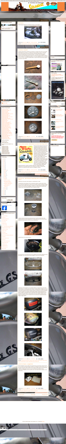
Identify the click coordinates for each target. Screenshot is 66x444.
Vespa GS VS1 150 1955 (5, 110)
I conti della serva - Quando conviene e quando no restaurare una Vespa (57, 75)
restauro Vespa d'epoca (22, 361)
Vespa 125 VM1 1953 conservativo (7, 133)
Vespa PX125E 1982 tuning (6, 135)
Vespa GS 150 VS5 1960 (5, 122)
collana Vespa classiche (32, 171)
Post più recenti (21, 394)
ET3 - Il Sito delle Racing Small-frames (7, 226)
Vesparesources (4, 223)
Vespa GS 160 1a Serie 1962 (6, 126)
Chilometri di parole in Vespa (6, 227)
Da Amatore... (21, 22)
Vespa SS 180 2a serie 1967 (6, 115)
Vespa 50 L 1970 (4, 121)
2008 (4, 194)
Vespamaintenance (5, 245)
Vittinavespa (4, 232)
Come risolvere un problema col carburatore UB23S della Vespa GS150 (60, 127)
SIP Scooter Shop (4, 220)
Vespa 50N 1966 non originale (6, 138)
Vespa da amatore (24, 43)
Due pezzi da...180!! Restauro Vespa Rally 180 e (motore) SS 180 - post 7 (60, 115)
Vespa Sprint (29, 43)
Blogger (43, 421)
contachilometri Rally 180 (25, 360)
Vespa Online (4, 221)
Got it (45, 1)
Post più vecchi (45, 394)
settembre (5, 170)
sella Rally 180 (36, 361)
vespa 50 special (28, 172)
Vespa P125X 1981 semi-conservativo (7, 113)
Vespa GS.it (3, 239)
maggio (5, 175)
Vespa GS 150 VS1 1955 (5, 131)
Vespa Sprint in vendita (35, 43)
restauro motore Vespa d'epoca (42, 360)
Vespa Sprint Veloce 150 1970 (6, 127)
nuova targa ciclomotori (25, 389)
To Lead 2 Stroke (4, 224)
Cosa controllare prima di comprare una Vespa (59, 110)
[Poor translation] (4, 428)
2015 (4, 165)
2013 (4, 167)
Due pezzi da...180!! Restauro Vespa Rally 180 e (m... (8, 184)
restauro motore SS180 (33, 360)
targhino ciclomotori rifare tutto (33, 390)
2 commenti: (33, 358)
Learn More (41, 1)
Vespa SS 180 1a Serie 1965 (6, 125)
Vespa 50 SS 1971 (4, 134)
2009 (4, 193)
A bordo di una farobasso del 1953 (56, 119)
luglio (4, 172)
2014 (4, 166)
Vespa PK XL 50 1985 (5, 114)
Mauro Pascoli (4, 248)
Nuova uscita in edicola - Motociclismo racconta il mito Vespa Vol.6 (32, 144)
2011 (4, 190)
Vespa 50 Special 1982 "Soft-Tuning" (7, 116)
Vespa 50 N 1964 (4, 119)
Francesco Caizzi (4, 205)
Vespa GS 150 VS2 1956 (5, 129)
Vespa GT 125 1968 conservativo (7, 123)
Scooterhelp (3, 236)
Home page (33, 394)
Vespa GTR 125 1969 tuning (6, 130)
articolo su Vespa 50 (24, 171)
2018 (4, 161)
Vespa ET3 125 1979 (5, 109)
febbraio (5, 187)
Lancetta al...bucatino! (23, 49)
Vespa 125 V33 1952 (5, 111)
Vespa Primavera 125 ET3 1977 (6, 128)
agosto (5, 171)
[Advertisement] (28, 15)
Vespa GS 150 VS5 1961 (5, 124)
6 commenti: (33, 136)
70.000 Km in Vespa (5, 229)
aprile (5, 176)
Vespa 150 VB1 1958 (5, 136)
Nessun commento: (34, 42)
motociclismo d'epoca (39, 171)
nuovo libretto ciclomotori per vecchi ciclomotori (36, 389)
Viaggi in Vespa (4, 230)
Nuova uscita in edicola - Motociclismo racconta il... (8, 182)
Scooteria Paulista (4, 233)
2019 (4, 160)
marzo (5, 177)
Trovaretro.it (3, 217)
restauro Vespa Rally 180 (30, 361)
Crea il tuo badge (9, 205)
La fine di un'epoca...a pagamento (25, 364)
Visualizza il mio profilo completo (6, 104)
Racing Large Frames (5, 242)
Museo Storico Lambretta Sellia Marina (7, 235)
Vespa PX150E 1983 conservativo (7, 132)
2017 (4, 162)
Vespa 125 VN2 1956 (5, 120)
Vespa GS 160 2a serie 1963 (6, 118)
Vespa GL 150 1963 (5, 112)
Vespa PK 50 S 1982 (5, 117)
